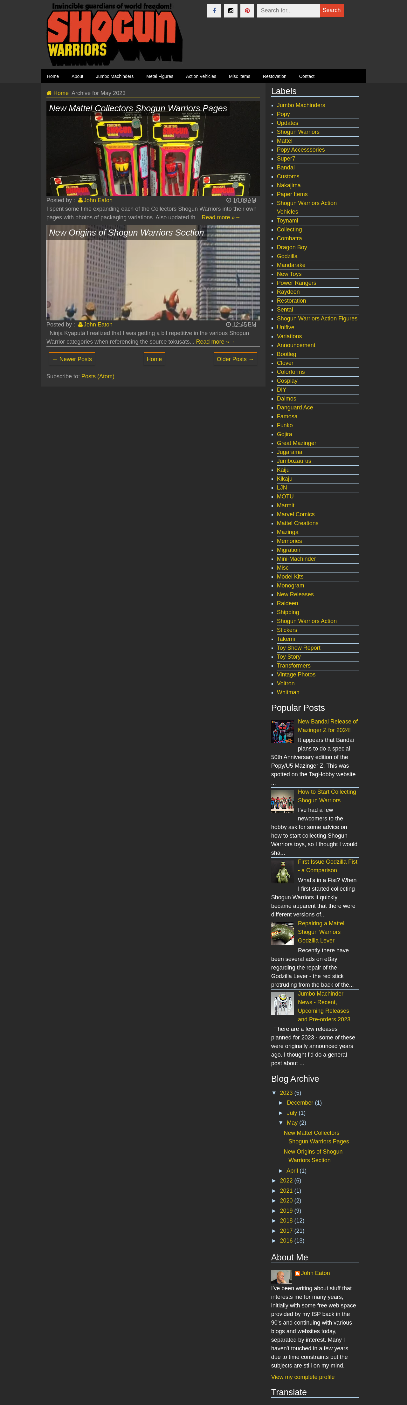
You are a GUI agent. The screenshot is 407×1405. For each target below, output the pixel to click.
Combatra (289, 238)
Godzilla (287, 256)
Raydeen (288, 292)
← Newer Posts (72, 359)
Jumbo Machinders (115, 76)
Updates (287, 123)
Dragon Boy (292, 247)
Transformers (294, 665)
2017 (287, 1231)
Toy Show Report (299, 648)
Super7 (286, 158)
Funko (285, 425)
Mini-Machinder (296, 559)
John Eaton (315, 1273)
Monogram (290, 585)
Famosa (287, 416)
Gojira (284, 434)
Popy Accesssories (301, 150)
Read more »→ (221, 217)
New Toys (289, 274)
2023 (287, 1093)
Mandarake (291, 265)
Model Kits (290, 576)
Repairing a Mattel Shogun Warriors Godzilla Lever (321, 932)
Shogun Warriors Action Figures (317, 318)
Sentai (285, 309)
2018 (287, 1220)
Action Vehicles (201, 76)
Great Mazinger (296, 443)
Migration (288, 550)
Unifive (285, 327)
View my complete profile (303, 1377)
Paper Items (292, 194)
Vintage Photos (296, 674)
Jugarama (289, 452)
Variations (289, 336)
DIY (281, 390)
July (293, 1113)
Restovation (274, 76)
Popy (283, 114)
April (293, 1171)
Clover (285, 363)
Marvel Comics (296, 514)
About (77, 76)
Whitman (288, 692)
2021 (287, 1191)
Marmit (285, 505)
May (293, 1123)
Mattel (285, 141)
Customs (288, 176)
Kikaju (285, 479)
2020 (287, 1200)
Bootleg (286, 354)
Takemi (286, 639)
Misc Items (239, 76)
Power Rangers (296, 283)
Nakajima (289, 185)
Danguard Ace (295, 407)
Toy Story (289, 657)
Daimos (286, 398)
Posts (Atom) (97, 376)
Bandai (286, 167)
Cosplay (287, 381)
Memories (289, 541)
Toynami (287, 220)
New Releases (295, 594)
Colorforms (291, 372)
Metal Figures (159, 76)
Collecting (289, 229)
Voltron (286, 683)
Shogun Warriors (298, 132)
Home (154, 359)
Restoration (291, 301)
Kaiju (283, 470)
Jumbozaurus (294, 461)
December (301, 1103)
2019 (287, 1211)
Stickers (287, 630)
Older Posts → (235, 359)
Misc (283, 568)
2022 (287, 1180)
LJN (282, 487)
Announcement (296, 345)
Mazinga (288, 532)
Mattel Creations (298, 523)
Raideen (287, 603)
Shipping (288, 612)
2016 (287, 1240)
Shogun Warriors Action (307, 621)
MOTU (285, 496)
